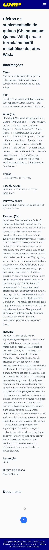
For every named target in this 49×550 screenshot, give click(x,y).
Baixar (22, 520)
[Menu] (44, 4)
